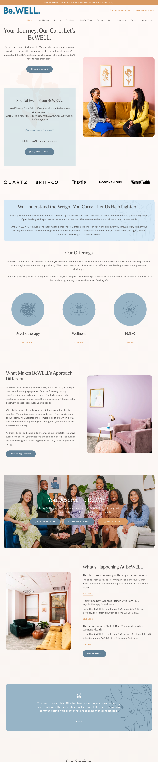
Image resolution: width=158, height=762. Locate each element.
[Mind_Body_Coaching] (79, 309)
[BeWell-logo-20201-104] (22, 10)
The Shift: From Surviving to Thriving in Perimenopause (115, 575)
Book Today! (108, 2)
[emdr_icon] (130, 309)
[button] (78, 188)
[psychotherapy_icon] (27, 309)
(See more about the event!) (39, 130)
